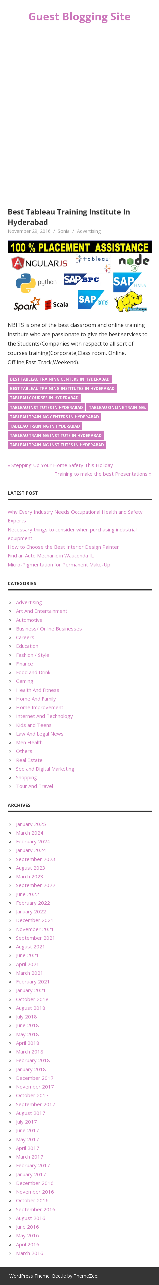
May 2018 (27, 1034)
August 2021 (30, 946)
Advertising (89, 231)
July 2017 (26, 1121)
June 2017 (27, 1130)
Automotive (29, 619)
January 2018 (31, 1069)
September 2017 (35, 1104)
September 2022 (35, 885)
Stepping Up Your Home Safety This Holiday (62, 465)
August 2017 (30, 1113)
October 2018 (32, 999)
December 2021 (35, 920)
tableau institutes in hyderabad (46, 407)
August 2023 (30, 867)
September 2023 (35, 859)
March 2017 (29, 1156)
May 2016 (27, 1235)
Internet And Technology (44, 716)
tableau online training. (117, 407)
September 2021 (35, 937)
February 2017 (33, 1165)
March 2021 (29, 972)
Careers (25, 637)
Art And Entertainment (41, 610)
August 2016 (30, 1218)
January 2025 (31, 824)
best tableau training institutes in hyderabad (62, 388)
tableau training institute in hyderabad (56, 435)
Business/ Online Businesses (49, 628)
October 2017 (32, 1095)
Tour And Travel (34, 786)
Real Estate (29, 760)
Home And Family (36, 698)
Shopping (26, 777)
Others (24, 751)
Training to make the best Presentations (101, 473)
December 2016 (35, 1183)
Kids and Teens (34, 725)
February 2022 (33, 902)
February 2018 (33, 1060)
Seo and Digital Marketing (45, 768)
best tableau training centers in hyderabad (60, 379)
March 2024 (29, 832)
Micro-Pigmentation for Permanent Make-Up (59, 564)
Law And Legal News (40, 733)
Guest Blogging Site (79, 16)
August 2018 (30, 1007)
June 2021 (27, 955)
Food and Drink (33, 672)
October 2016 (32, 1200)
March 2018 (29, 1051)
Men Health (29, 742)
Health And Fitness (37, 690)
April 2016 (27, 1244)
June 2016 (27, 1226)
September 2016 (35, 1209)
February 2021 (33, 981)
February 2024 (33, 841)
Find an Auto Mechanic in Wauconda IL (51, 555)
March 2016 (29, 1253)
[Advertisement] (79, 115)
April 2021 (27, 964)
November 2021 (35, 929)
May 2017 (27, 1139)
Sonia (64, 231)
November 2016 (35, 1191)
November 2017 (35, 1086)
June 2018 (27, 1025)
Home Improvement (39, 707)
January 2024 (31, 850)
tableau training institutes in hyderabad (57, 445)
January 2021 (31, 990)
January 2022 (31, 911)
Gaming (24, 681)
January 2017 (31, 1174)
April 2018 (27, 1042)
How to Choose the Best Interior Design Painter (63, 546)
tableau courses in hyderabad (44, 398)
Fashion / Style (32, 655)
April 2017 (27, 1148)
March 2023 (29, 876)
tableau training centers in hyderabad (54, 417)
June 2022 (27, 894)
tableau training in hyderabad (45, 426)
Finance (24, 663)
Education (27, 645)
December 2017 (35, 1078)
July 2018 (26, 1016)
